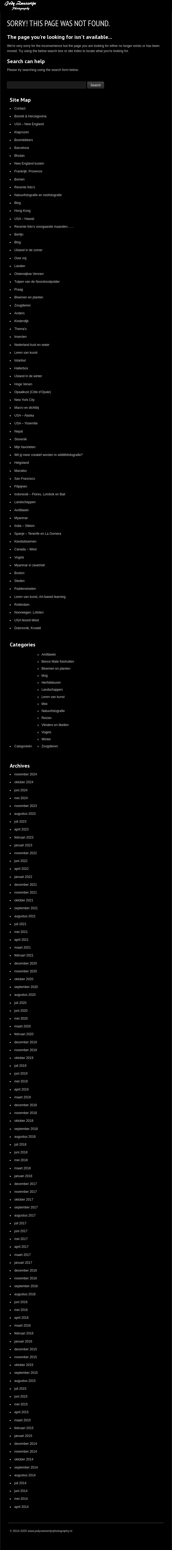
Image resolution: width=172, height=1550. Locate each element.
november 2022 (25, 853)
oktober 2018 (23, 1121)
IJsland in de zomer (28, 250)
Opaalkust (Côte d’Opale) (32, 392)
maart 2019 (22, 1097)
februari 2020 (24, 1034)
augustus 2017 (25, 1215)
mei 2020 (21, 1018)
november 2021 (25, 892)
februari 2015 (24, 1428)
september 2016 (26, 1286)
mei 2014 (21, 1499)
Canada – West (25, 549)
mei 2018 (21, 1160)
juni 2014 (21, 1491)
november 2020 (25, 971)
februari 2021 (24, 955)
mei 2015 (21, 1404)
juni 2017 (21, 1231)
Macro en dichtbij (26, 408)
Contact (19, 108)
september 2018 (26, 1129)
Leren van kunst (25, 353)
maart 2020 (22, 1026)
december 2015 (25, 1349)
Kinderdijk (21, 321)
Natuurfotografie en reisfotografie (38, 195)
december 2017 (25, 1184)
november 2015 (25, 1357)
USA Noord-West (26, 620)
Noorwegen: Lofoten (29, 612)
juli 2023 (20, 821)
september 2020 (26, 987)
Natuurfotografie (53, 711)
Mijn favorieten (24, 447)
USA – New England (29, 124)
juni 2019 (21, 1073)
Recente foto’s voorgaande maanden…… (44, 227)
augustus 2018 (25, 1137)
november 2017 (25, 1192)
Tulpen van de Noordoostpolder (37, 282)
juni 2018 (21, 1152)
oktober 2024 (23, 782)
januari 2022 (23, 877)
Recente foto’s (24, 187)
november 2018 (25, 1113)
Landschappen (25, 502)
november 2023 (25, 806)
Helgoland (21, 463)
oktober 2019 (23, 1058)
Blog (17, 203)
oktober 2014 (23, 1459)
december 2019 (25, 1042)
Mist (44, 704)
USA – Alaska (24, 415)
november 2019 (25, 1050)
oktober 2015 (23, 1365)
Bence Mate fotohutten (57, 661)
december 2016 (25, 1270)
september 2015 (26, 1373)
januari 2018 (23, 1176)
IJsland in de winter (28, 376)
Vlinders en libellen (55, 725)
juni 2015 (21, 1396)
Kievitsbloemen (25, 541)
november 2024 (25, 774)
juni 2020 (21, 1011)
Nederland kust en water (31, 345)
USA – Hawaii (24, 219)
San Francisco (24, 479)
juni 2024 (21, 790)
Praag (18, 289)
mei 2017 (21, 1239)
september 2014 (26, 1467)
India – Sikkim (24, 526)
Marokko (20, 471)
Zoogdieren (22, 305)
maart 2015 (22, 1420)
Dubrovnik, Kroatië (27, 628)
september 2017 (26, 1207)
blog (44, 675)
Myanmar (21, 518)
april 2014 (21, 1507)
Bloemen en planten (28, 297)
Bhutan (19, 156)
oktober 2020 (23, 979)
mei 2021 (21, 932)
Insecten (20, 337)
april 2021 (21, 940)
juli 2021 (20, 924)
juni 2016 (21, 1302)
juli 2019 (20, 1066)
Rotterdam (21, 605)
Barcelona (21, 148)
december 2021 (25, 885)
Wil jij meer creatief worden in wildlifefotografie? (48, 455)
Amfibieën (21, 510)
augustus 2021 (25, 916)
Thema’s (20, 329)
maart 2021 (22, 947)
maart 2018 (22, 1168)
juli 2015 (20, 1389)
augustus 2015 (25, 1381)
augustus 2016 (25, 1294)
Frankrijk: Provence (28, 171)
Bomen (19, 179)
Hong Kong (22, 211)
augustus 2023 (25, 814)
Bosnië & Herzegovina (30, 116)
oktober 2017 (23, 1199)
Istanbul (20, 360)
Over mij (20, 258)
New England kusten (29, 163)
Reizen (46, 718)
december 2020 (25, 963)
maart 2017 (22, 1255)
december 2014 (25, 1444)
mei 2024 (21, 798)
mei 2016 (21, 1310)
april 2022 (21, 869)
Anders (19, 313)
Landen (19, 266)
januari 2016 (23, 1341)
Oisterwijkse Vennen (29, 274)
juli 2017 (20, 1223)
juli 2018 (20, 1144)
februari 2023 (24, 837)
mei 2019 (21, 1081)
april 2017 (21, 1247)
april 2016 (21, 1318)
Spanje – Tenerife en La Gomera (37, 534)
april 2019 (21, 1089)
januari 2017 (23, 1263)
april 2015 (21, 1412)
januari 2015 (23, 1436)
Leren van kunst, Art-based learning (39, 597)
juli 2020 (20, 1003)
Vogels (19, 557)
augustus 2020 (25, 995)
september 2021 (26, 908)
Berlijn (18, 234)
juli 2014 (20, 1483)
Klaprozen (21, 132)
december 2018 (25, 1105)
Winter (46, 739)
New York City (24, 400)
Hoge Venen (23, 384)
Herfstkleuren (51, 682)
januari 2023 (23, 845)
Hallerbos (21, 368)
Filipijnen (20, 486)
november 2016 (25, 1278)
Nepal (18, 431)
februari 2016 (24, 1333)
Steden (19, 581)
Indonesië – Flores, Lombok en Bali (39, 494)
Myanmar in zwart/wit (29, 565)
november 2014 (25, 1451)
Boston (19, 573)
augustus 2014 (25, 1475)
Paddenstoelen (25, 589)
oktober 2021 (23, 900)
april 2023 (21, 829)
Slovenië (20, 439)
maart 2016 (22, 1325)
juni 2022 (21, 861)
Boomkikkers (23, 140)
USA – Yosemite (26, 423)
